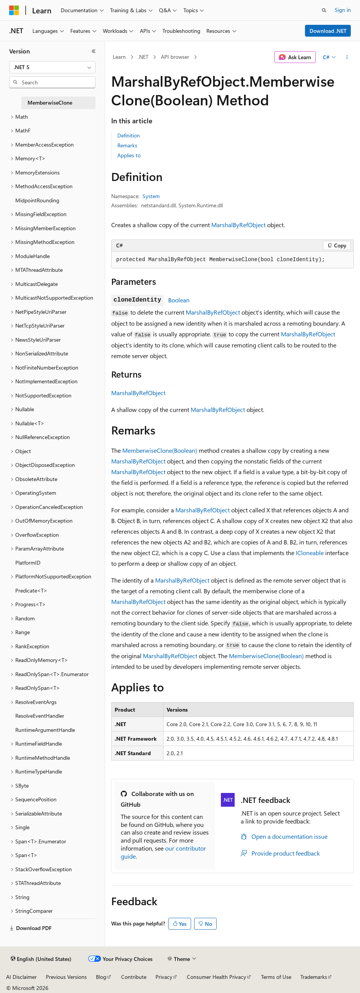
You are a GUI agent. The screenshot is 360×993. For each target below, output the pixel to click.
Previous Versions (66, 976)
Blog (101, 976)
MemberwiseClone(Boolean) (159, 450)
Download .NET (328, 30)
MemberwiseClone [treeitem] (50, 102)
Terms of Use (276, 976)
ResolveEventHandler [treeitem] (39, 715)
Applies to (129, 155)
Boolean (179, 300)
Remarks (127, 145)
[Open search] (324, 10)
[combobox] (52, 67)
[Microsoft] (14, 10)
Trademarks (313, 976)
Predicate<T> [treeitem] (31, 590)
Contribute (133, 976)
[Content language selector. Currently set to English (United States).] (41, 959)
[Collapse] (94, 51)
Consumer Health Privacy (216, 976)
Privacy (164, 976)
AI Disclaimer (21, 976)
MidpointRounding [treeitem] (37, 200)
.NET (143, 56)
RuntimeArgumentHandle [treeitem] (45, 729)
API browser (175, 56)
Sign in (343, 9)
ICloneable (310, 553)
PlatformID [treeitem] (28, 562)
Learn (119, 56)
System (151, 196)
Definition (128, 135)
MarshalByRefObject (238, 225)
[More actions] (347, 57)
